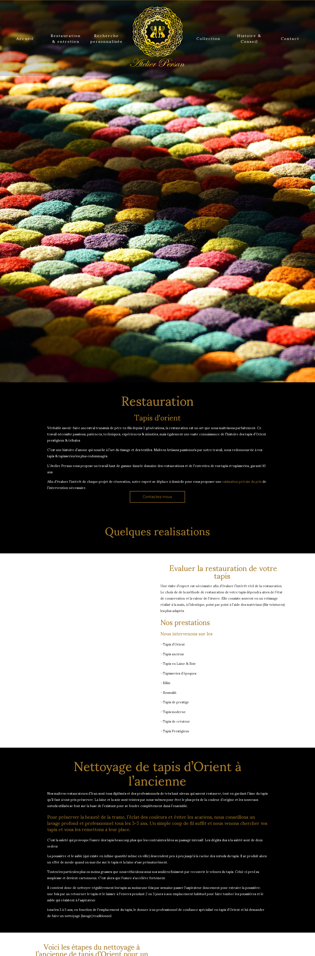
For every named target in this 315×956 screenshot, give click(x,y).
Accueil (25, 38)
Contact (290, 38)
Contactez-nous (157, 497)
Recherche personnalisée (106, 38)
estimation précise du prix (242, 481)
